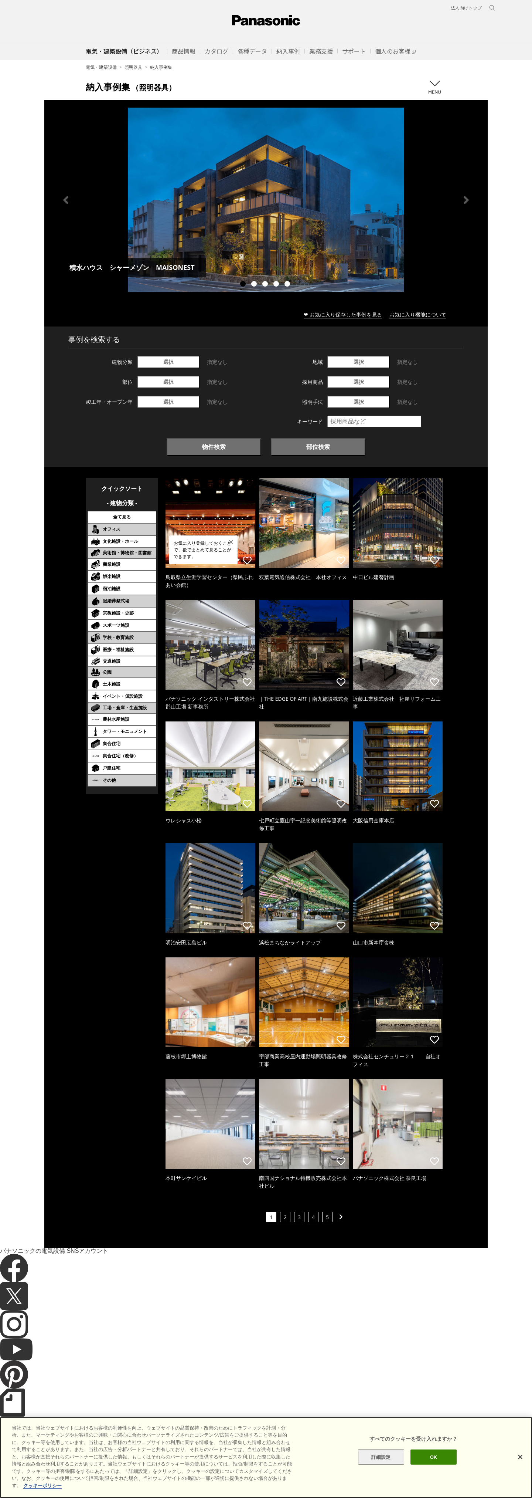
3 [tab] (266, 284)
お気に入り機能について (417, 314)
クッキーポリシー (116, 1479)
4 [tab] (277, 284)
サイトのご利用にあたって (63, 1479)
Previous (65, 200)
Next (466, 200)
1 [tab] (244, 284)
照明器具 (133, 67)
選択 (168, 361)
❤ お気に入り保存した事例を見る (343, 314)
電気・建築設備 (101, 67)
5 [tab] (288, 284)
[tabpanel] (266, 200)
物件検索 (214, 447)
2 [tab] (255, 284)
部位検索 (318, 447)
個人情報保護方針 (161, 1479)
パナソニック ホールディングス (219, 1479)
